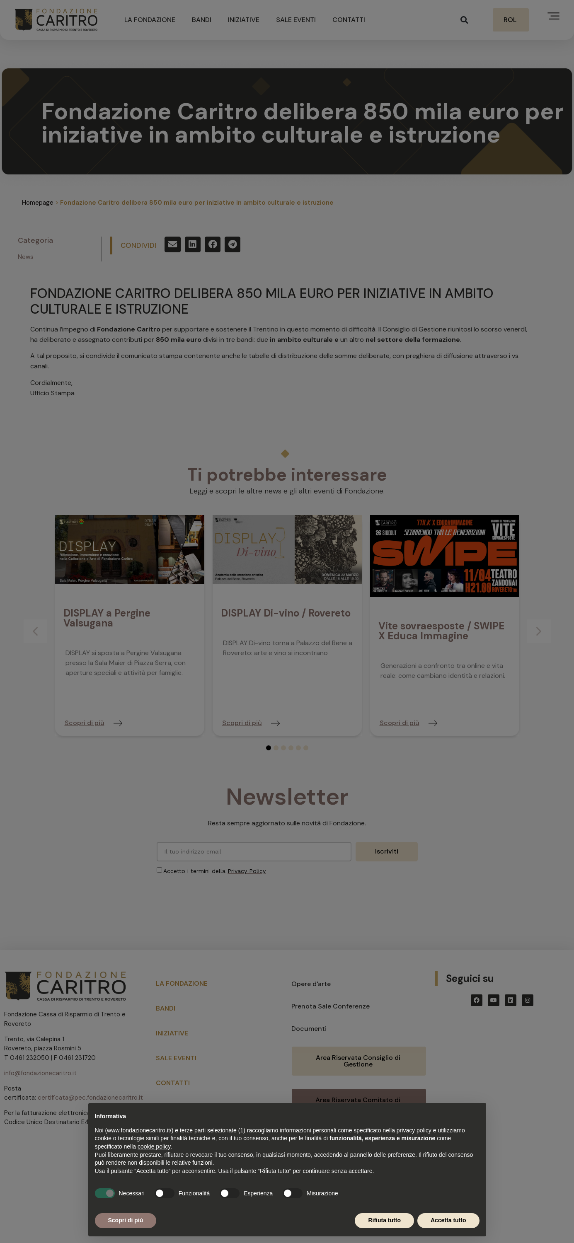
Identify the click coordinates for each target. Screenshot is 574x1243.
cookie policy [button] (154, 1146)
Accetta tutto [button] (448, 1220)
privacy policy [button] (414, 1130)
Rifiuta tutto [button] (384, 1220)
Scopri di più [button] (125, 1220)
